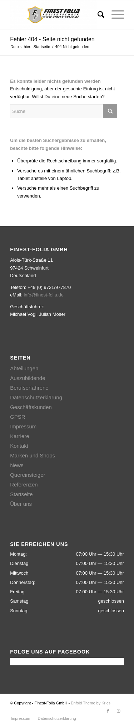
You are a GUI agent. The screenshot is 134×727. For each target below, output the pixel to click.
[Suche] (97, 14)
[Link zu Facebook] (108, 710)
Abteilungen (24, 368)
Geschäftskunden (31, 407)
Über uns (21, 504)
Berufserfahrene (29, 388)
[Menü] (114, 14)
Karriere (19, 436)
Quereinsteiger (27, 475)
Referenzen (24, 484)
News (17, 465)
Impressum (23, 426)
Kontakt (19, 446)
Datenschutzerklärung (36, 397)
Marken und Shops (32, 455)
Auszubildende (27, 378)
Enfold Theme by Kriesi (91, 703)
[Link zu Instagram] (118, 710)
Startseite (21, 494)
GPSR (17, 417)
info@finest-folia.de (43, 295)
